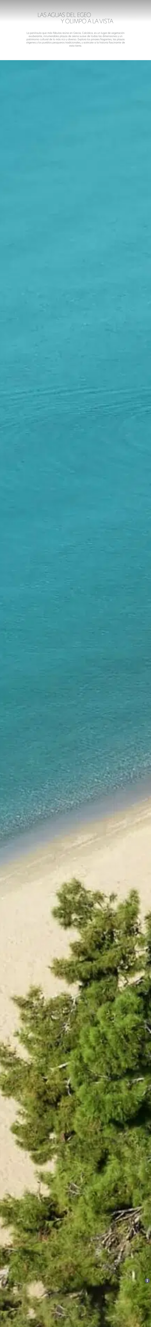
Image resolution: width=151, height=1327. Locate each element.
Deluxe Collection (89, 5)
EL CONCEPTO (41, 5)
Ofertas (105, 5)
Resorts (74, 5)
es (134, 5)
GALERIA (116, 5)
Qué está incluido (58, 5)
